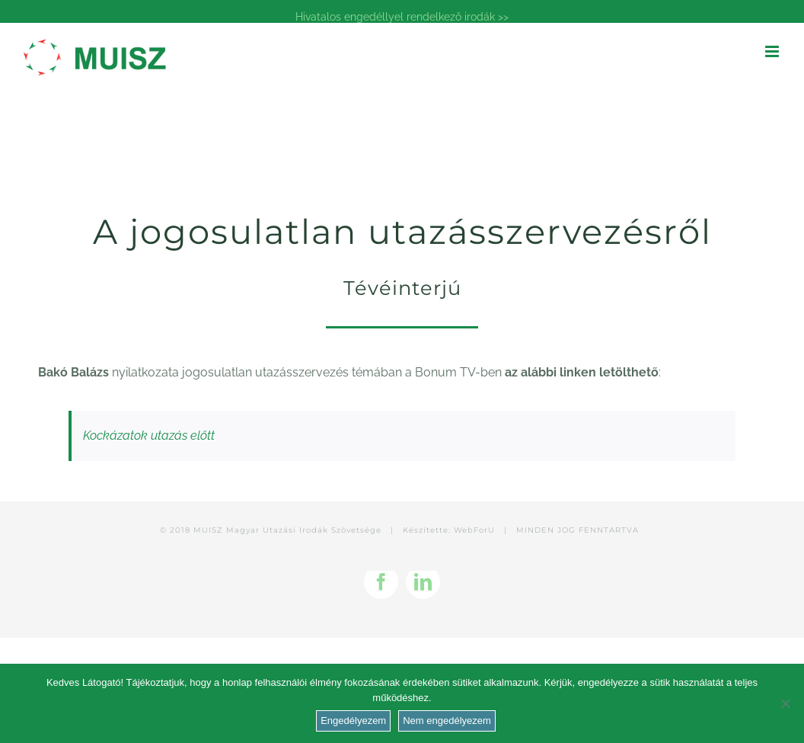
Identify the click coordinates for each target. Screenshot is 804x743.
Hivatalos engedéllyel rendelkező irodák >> (402, 17)
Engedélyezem (353, 720)
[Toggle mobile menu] (773, 51)
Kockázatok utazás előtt (149, 435)
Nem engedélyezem (447, 720)
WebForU (474, 530)
